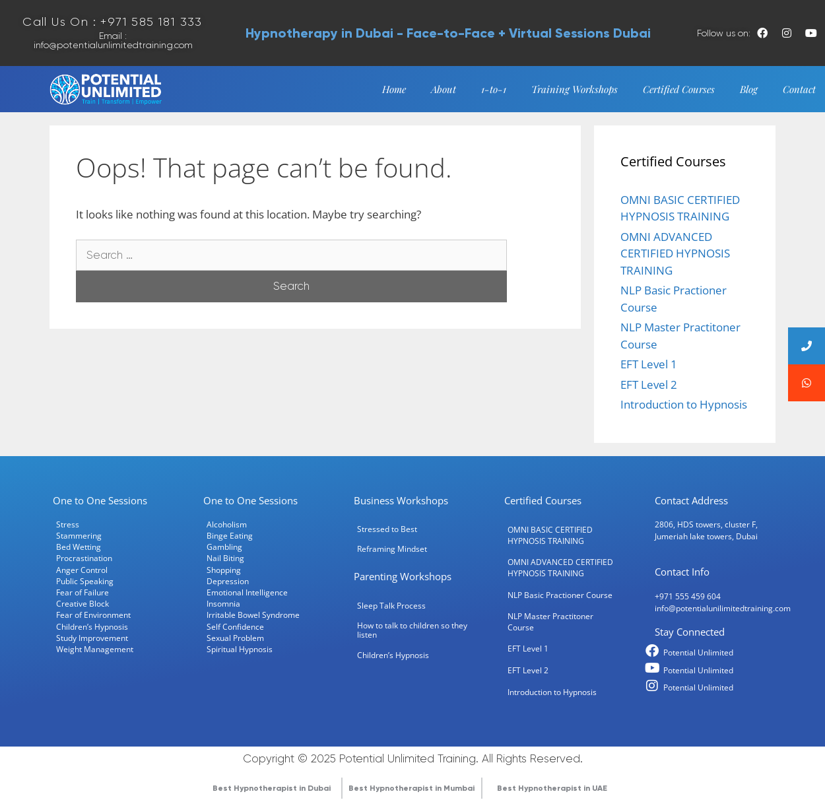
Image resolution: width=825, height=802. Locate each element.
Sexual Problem (235, 634)
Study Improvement (92, 634)
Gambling (224, 544)
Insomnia (223, 600)
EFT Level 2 (648, 381)
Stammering (79, 532)
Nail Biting (225, 555)
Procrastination (84, 555)
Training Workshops (574, 85)
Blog (749, 85)
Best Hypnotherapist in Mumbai (411, 784)
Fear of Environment (93, 612)
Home (394, 85)
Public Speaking (85, 577)
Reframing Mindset (392, 546)
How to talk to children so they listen (412, 626)
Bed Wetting (78, 544)
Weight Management (94, 645)
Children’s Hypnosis (92, 623)
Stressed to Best (387, 525)
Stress (67, 521)
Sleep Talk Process (391, 602)
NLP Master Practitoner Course (550, 619)
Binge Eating (230, 532)
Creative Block (82, 600)
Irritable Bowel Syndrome (253, 612)
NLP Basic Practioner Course (560, 591)
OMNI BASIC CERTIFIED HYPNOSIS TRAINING (550, 532)
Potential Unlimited (698, 649)
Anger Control (82, 566)
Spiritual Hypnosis (240, 645)
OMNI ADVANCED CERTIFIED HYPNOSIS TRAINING (675, 250)
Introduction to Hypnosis (683, 401)
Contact (799, 85)
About (443, 85)
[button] (806, 382)
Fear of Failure (82, 589)
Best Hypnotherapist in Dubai (272, 784)
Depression (228, 577)
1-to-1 (493, 85)
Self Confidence (235, 623)
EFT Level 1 (648, 360)
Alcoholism (227, 521)
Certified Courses (679, 85)
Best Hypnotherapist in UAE (552, 784)
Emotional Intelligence (247, 589)
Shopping (224, 566)
